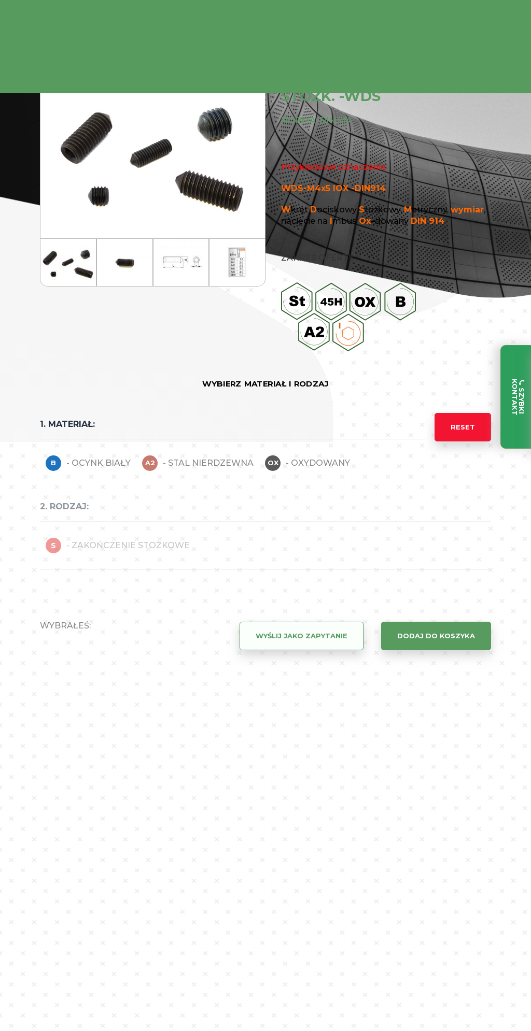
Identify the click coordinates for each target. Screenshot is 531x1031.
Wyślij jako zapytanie (301, 636)
